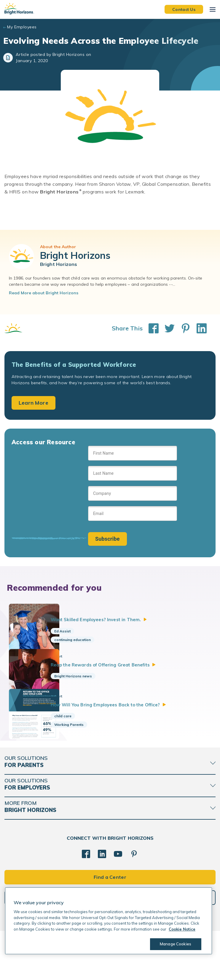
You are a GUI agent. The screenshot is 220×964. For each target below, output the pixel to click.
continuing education (87, 639)
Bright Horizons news (87, 685)
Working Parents (83, 748)
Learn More (33, 402)
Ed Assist (77, 631)
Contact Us (183, 9)
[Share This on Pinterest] (183, 328)
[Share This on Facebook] (151, 328)
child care (77, 740)
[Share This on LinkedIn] (199, 328)
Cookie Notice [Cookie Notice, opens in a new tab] (182, 929)
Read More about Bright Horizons (43, 293)
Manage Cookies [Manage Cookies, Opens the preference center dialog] (173, 944)
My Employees (21, 27)
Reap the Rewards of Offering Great (125, 674)
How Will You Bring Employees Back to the (131, 728)
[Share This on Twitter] (167, 328)
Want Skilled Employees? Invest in (119, 619)
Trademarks (110, 955)
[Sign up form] (132, 496)
